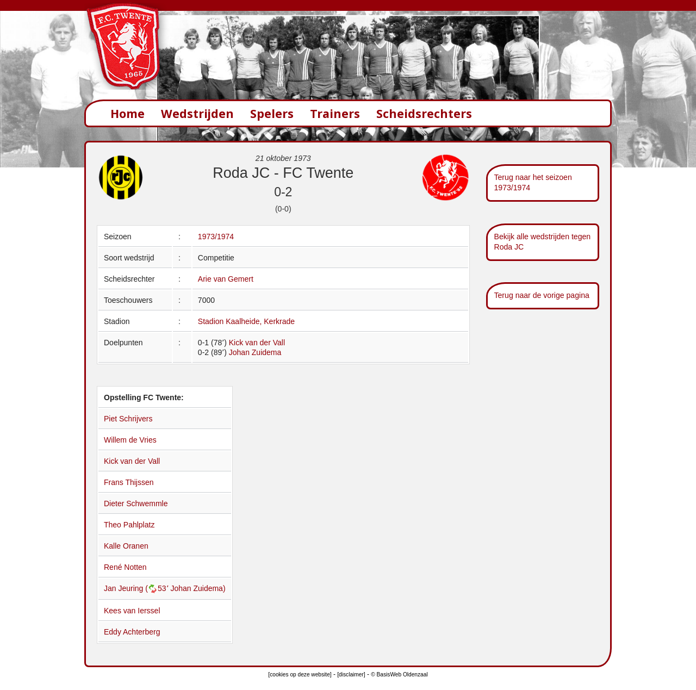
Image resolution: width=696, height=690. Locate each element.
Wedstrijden (197, 113)
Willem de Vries (130, 440)
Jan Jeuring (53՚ (137, 588)
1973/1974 (216, 236)
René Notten (125, 567)
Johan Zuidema (255, 352)
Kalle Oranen (126, 546)
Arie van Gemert (225, 279)
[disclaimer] (351, 674)
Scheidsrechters (424, 113)
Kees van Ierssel (132, 610)
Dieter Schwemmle (135, 503)
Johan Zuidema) (197, 588)
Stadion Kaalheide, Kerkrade (246, 321)
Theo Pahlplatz (129, 524)
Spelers (272, 113)
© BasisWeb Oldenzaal (399, 674)
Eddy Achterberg (132, 631)
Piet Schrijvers (128, 418)
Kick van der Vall (257, 342)
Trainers (335, 113)
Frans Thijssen (129, 482)
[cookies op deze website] (299, 674)
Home (127, 113)
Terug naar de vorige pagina (541, 295)
